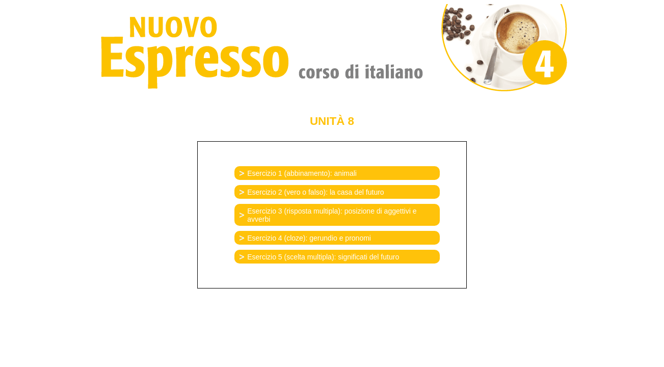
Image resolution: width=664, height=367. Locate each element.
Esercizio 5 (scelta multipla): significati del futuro (323, 257)
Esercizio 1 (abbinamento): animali (302, 173)
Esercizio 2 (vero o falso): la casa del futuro (315, 192)
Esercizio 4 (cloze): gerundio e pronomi (309, 238)
